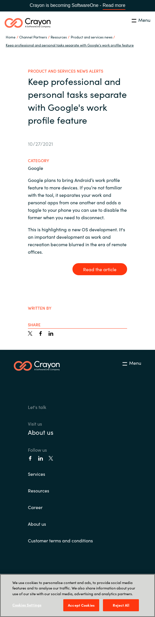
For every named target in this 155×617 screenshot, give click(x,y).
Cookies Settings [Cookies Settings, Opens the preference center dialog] (26, 605)
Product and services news (91, 36)
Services (36, 474)
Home (11, 36)
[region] (77, 595)
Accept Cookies (81, 605)
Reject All (121, 605)
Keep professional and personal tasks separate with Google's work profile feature (70, 44)
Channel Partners (33, 36)
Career (35, 507)
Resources (38, 490)
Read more (114, 5)
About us (40, 432)
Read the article (99, 269)
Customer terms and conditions (60, 540)
